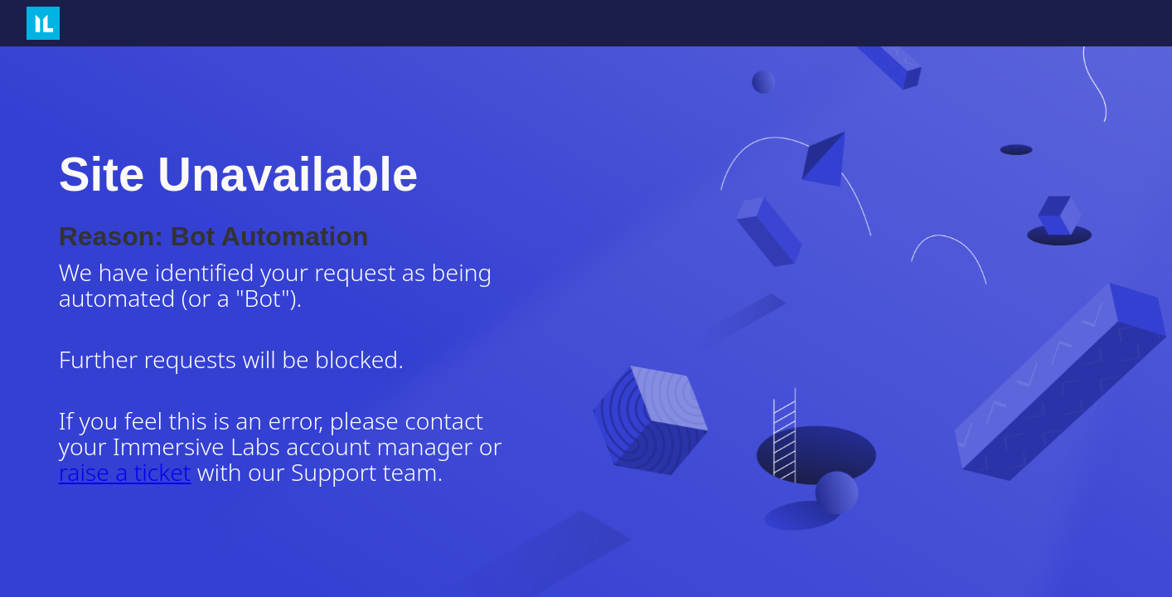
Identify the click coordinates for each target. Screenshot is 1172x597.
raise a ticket (125, 472)
